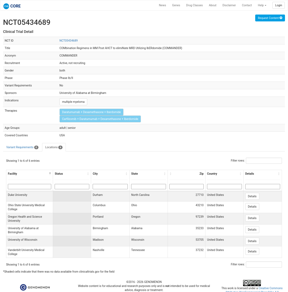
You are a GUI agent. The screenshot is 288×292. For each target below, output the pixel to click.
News (162, 5)
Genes (176, 5)
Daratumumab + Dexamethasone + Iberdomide (91, 112)
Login (278, 5)
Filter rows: (238, 160)
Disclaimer (229, 5)
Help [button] (262, 5)
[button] (50, 174)
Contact (247, 5)
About (212, 5)
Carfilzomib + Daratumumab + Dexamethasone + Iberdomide (100, 119)
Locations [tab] (54, 147)
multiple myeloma (73, 101)
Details (252, 196)
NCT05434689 (69, 40)
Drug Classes (194, 5)
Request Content (270, 18)
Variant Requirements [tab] (22, 147)
